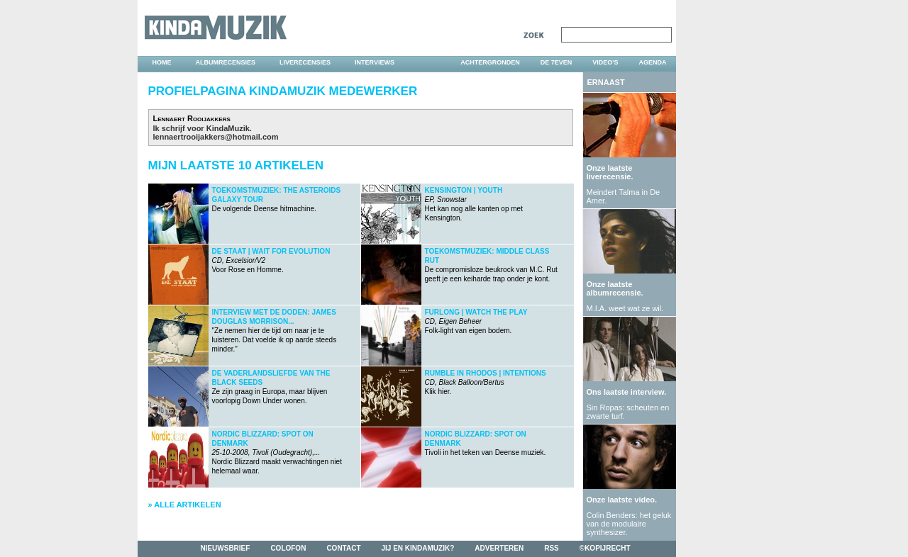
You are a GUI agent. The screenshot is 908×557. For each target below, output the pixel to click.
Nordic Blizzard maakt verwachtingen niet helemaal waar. (277, 452)
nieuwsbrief (225, 548)
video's (605, 62)
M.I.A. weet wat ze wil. (625, 308)
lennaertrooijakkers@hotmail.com (216, 137)
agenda (652, 62)
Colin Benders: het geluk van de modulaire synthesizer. (629, 523)
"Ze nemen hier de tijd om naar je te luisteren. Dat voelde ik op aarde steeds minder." (274, 330)
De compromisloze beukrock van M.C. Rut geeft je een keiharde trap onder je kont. (491, 265)
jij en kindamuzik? (418, 548)
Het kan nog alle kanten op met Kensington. (474, 204)
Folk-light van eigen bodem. (476, 321)
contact (343, 548)
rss (551, 548)
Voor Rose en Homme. (271, 260)
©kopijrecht (605, 548)
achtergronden (490, 62)
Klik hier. (485, 382)
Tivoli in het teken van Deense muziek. (485, 443)
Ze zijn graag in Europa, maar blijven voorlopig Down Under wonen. (271, 387)
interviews (374, 62)
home (162, 62)
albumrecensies (226, 62)
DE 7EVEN (556, 62)
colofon (288, 548)
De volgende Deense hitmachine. (276, 199)
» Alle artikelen (184, 504)
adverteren (499, 548)
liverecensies (305, 62)
